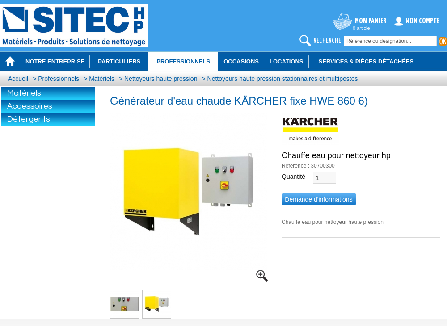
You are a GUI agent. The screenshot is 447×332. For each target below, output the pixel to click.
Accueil (18, 78)
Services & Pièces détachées (366, 61)
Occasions (241, 61)
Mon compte (422, 21)
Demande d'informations (318, 199)
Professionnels (58, 78)
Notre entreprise (54, 61)
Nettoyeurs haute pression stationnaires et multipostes (282, 78)
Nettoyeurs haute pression (160, 78)
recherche (327, 41)
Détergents (28, 119)
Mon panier (371, 21)
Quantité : (295, 176)
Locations (287, 61)
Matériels (101, 78)
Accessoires (29, 106)
